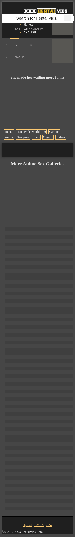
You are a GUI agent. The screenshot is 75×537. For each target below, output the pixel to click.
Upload (27, 525)
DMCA (39, 525)
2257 (49, 525)
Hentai (9, 131)
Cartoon (54, 131)
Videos (60, 137)
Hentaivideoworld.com (31, 131)
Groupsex (23, 137)
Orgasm (48, 137)
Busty (36, 137)
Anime (9, 137)
